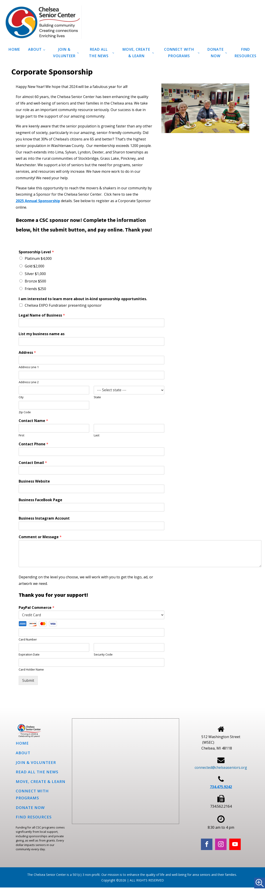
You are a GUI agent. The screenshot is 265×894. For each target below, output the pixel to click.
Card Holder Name (31, 669)
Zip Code (25, 412)
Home (14, 49)
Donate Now (215, 52)
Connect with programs (179, 52)
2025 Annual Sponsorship (38, 200)
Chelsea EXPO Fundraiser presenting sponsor (63, 305)
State (97, 397)
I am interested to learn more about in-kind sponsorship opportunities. (83, 299)
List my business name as (42, 334)
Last (96, 435)
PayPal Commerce (36, 607)
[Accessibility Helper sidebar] (259, 883)
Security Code (103, 654)
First (21, 435)
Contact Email (33, 462)
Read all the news (99, 52)
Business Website (34, 481)
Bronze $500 (35, 281)
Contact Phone (33, 444)
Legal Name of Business (42, 315)
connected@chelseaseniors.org (221, 767)
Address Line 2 (29, 382)
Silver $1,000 (35, 273)
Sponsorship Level (36, 252)
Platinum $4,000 (38, 258)
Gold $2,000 (34, 266)
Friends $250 (35, 288)
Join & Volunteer (64, 52)
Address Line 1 (29, 367)
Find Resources (245, 52)
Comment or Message (40, 537)
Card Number (28, 639)
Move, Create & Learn (136, 52)
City (21, 397)
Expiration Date (29, 654)
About (35, 49)
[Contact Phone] (91, 451)
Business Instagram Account (44, 518)
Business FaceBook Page (40, 500)
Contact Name (33, 420)
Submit (28, 680)
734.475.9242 (221, 786)
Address (27, 352)
